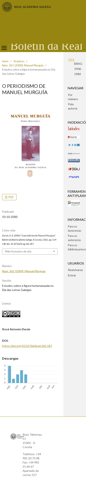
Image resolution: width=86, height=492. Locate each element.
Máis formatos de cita (18, 251)
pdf (11, 197)
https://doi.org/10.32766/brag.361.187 (27, 346)
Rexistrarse (75, 270)
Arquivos (18, 61)
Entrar (72, 275)
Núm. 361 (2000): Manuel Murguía (23, 65)
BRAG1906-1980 (78, 69)
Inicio (5, 61)
